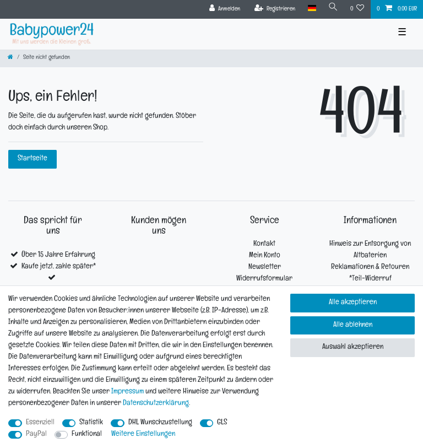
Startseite (32, 158)
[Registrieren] (275, 9)
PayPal (36, 434)
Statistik (91, 422)
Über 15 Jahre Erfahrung (58, 255)
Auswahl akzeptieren (352, 347)
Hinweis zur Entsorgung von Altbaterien (370, 250)
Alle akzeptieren (353, 302)
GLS (222, 422)
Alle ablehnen (352, 325)
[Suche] (333, 8)
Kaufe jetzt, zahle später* (58, 267)
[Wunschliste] (357, 9)
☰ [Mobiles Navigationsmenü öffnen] (402, 34)
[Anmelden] (225, 9)
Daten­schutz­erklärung (156, 403)
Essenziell (40, 422)
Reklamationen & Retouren (370, 267)
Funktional (87, 434)
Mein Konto (264, 255)
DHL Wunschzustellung (160, 422)
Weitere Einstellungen (143, 434)
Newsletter (264, 267)
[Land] (311, 8)
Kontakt (264, 244)
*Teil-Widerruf (370, 279)
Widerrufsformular (264, 279)
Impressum (127, 392)
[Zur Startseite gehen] (10, 58)
